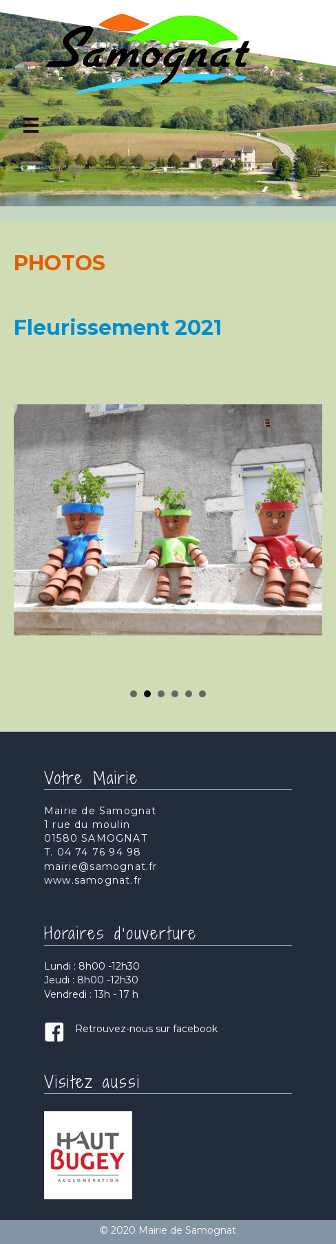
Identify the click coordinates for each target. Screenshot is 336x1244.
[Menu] (31, 125)
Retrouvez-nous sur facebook (146, 1029)
